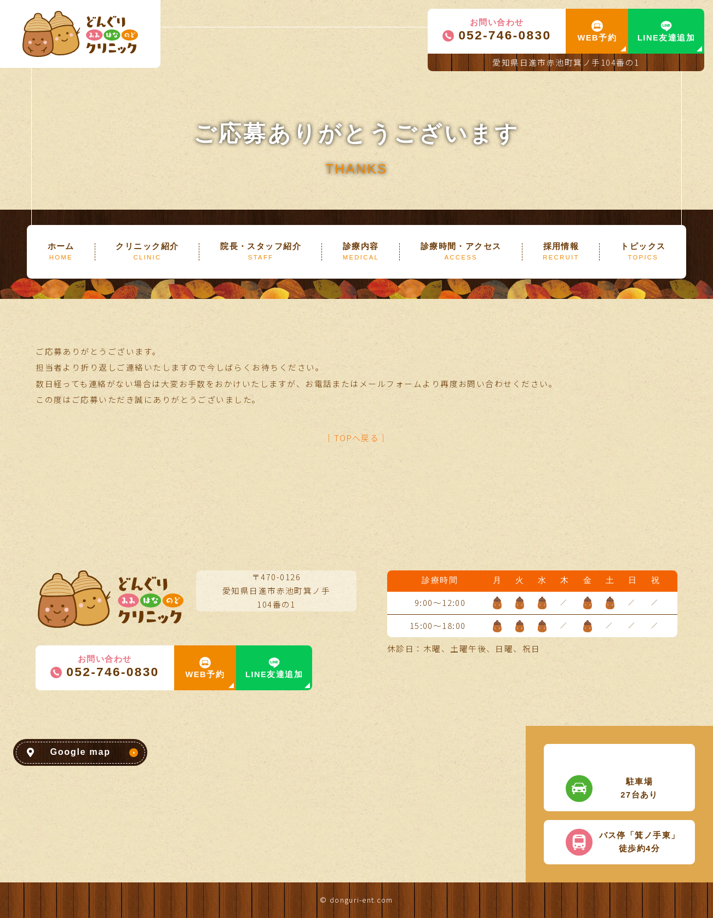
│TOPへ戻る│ (356, 437)
